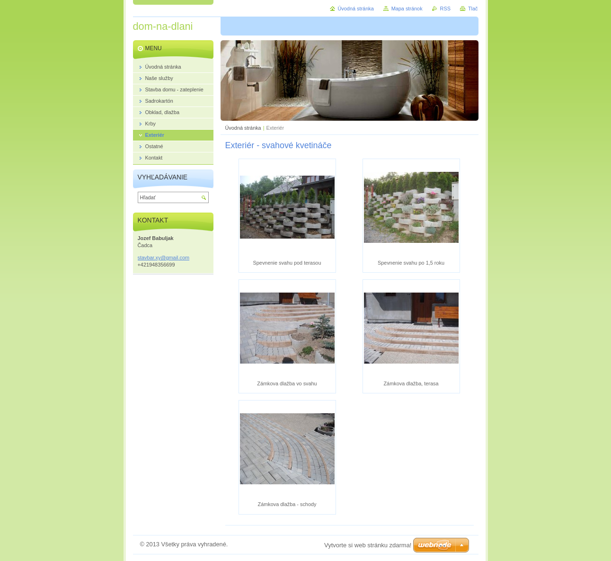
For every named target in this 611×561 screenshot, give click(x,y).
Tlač (473, 8)
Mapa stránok (407, 8)
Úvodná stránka (243, 128)
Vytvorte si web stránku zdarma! (367, 545)
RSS (445, 8)
